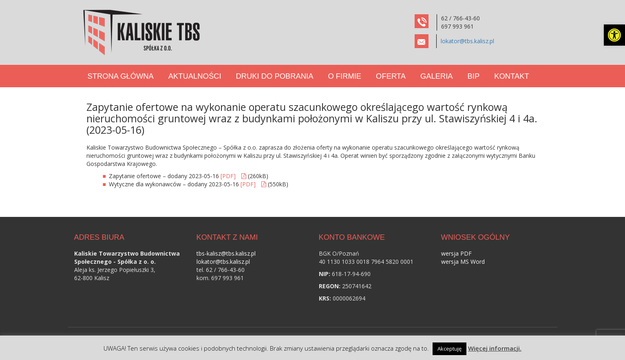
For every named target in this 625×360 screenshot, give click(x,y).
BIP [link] (474, 76)
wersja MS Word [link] (463, 261)
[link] (614, 35)
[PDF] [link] (228, 176)
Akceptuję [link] (449, 348)
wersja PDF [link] (456, 253)
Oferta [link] (391, 76)
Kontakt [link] (511, 76)
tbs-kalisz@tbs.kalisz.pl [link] (226, 253)
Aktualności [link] (194, 76)
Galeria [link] (436, 76)
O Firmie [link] (344, 76)
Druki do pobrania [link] (275, 76)
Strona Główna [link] (121, 76)
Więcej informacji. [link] (494, 348)
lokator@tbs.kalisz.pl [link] (467, 41)
